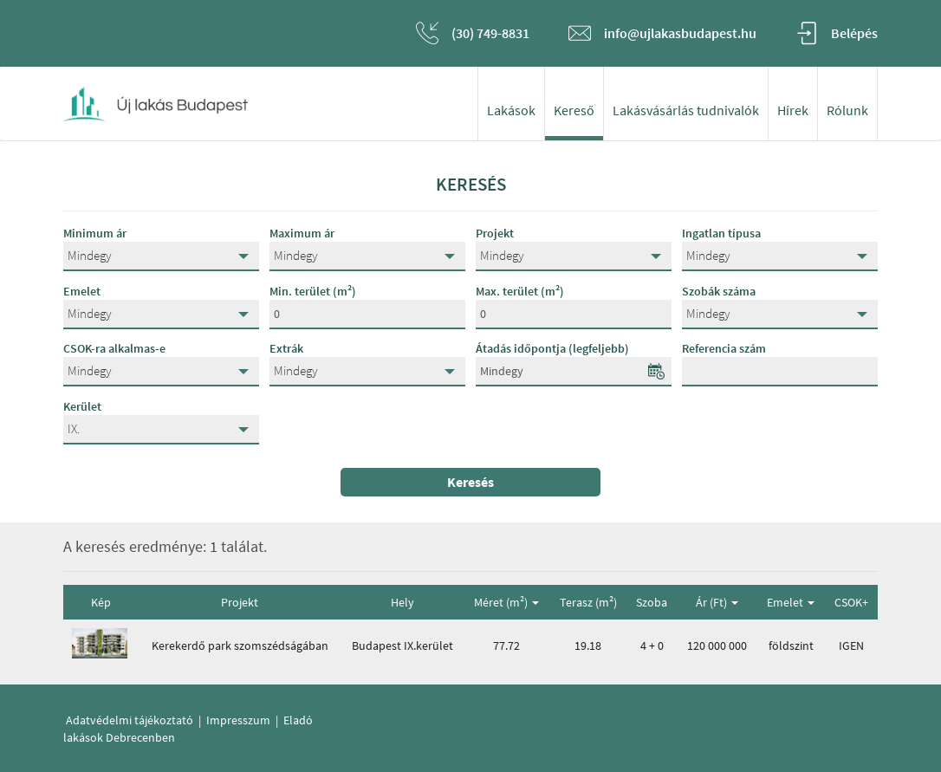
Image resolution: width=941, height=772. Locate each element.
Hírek (792, 110)
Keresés (470, 481)
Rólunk (847, 110)
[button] (161, 256)
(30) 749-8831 (490, 33)
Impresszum (238, 720)
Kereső (574, 110)
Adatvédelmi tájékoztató (129, 720)
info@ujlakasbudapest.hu (680, 33)
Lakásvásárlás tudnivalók (686, 110)
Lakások (511, 110)
